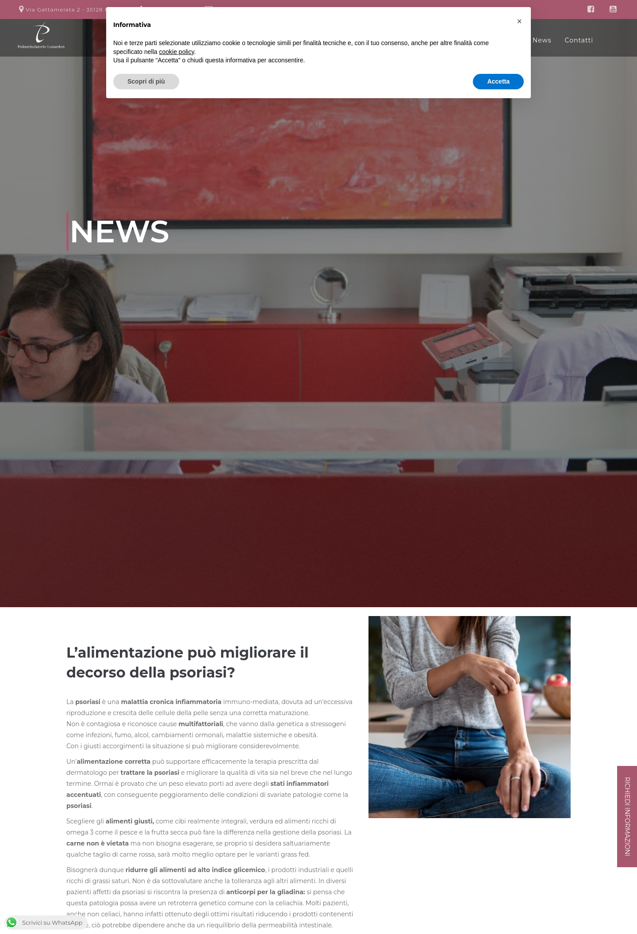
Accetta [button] (498, 81)
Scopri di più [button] (146, 81)
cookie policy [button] (176, 51)
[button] (519, 21)
